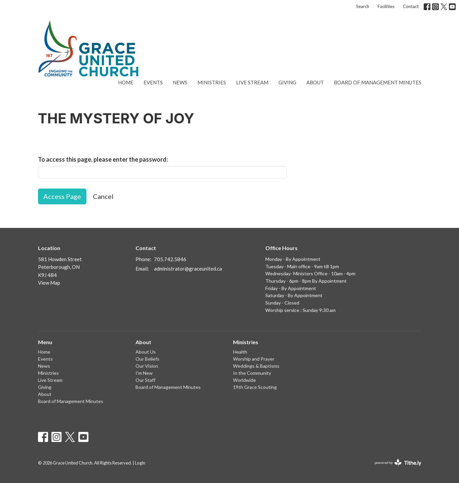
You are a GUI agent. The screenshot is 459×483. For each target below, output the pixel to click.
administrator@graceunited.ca (188, 269)
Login (140, 463)
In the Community (252, 373)
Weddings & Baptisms (256, 366)
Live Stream (252, 82)
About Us (146, 352)
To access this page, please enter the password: (103, 159)
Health (240, 352)
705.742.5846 (170, 259)
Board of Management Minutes (377, 82)
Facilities (386, 6)
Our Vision (147, 366)
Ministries (211, 82)
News (180, 82)
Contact (411, 6)
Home (125, 82)
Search (362, 6)
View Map (49, 283)
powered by (398, 462)
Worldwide (244, 380)
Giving (287, 82)
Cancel (103, 196)
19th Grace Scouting (255, 387)
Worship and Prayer (253, 359)
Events (153, 82)
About (315, 82)
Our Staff (145, 380)
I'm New (144, 373)
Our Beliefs (147, 359)
